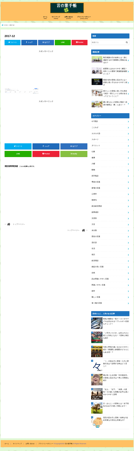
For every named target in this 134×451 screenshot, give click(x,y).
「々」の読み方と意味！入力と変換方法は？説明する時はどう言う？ (116, 363)
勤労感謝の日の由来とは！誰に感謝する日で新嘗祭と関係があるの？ (109, 59)
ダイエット (96, 145)
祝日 (93, 254)
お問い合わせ (68, 17)
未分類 (94, 230)
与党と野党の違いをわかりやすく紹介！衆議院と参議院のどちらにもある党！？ (116, 349)
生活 (93, 248)
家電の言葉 (96, 188)
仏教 (93, 151)
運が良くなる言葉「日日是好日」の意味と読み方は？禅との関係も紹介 (116, 377)
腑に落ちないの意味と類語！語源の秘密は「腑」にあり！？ (109, 104)
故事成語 (95, 212)
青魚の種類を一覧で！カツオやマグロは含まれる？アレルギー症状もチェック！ (116, 321)
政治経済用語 (97, 206)
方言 (93, 224)
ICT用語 (95, 121)
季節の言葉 (96, 182)
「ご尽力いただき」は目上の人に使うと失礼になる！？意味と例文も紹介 (116, 335)
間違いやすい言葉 (98, 285)
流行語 (94, 242)
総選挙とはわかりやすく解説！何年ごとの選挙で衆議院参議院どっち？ (109, 71)
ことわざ (95, 127)
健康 (93, 158)
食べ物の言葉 (97, 303)
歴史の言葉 (96, 236)
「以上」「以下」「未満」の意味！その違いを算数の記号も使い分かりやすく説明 (116, 391)
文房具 (94, 218)
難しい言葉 (96, 297)
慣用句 (94, 200)
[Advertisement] (46, 71)
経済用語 (95, 261)
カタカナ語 (96, 133)
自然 (93, 273)
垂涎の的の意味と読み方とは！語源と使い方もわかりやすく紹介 (109, 82)
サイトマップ (56, 17)
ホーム (45, 17)
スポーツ (95, 139)
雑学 (93, 291)
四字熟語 (95, 176)
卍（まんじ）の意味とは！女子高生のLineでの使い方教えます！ (116, 405)
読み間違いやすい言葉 (100, 279)
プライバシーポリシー (84, 17)
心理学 (94, 194)
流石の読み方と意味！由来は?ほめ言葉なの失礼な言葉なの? (115, 419)
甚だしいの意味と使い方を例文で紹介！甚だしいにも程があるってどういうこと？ (109, 93)
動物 (93, 170)
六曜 (93, 164)
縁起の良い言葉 (98, 267)
